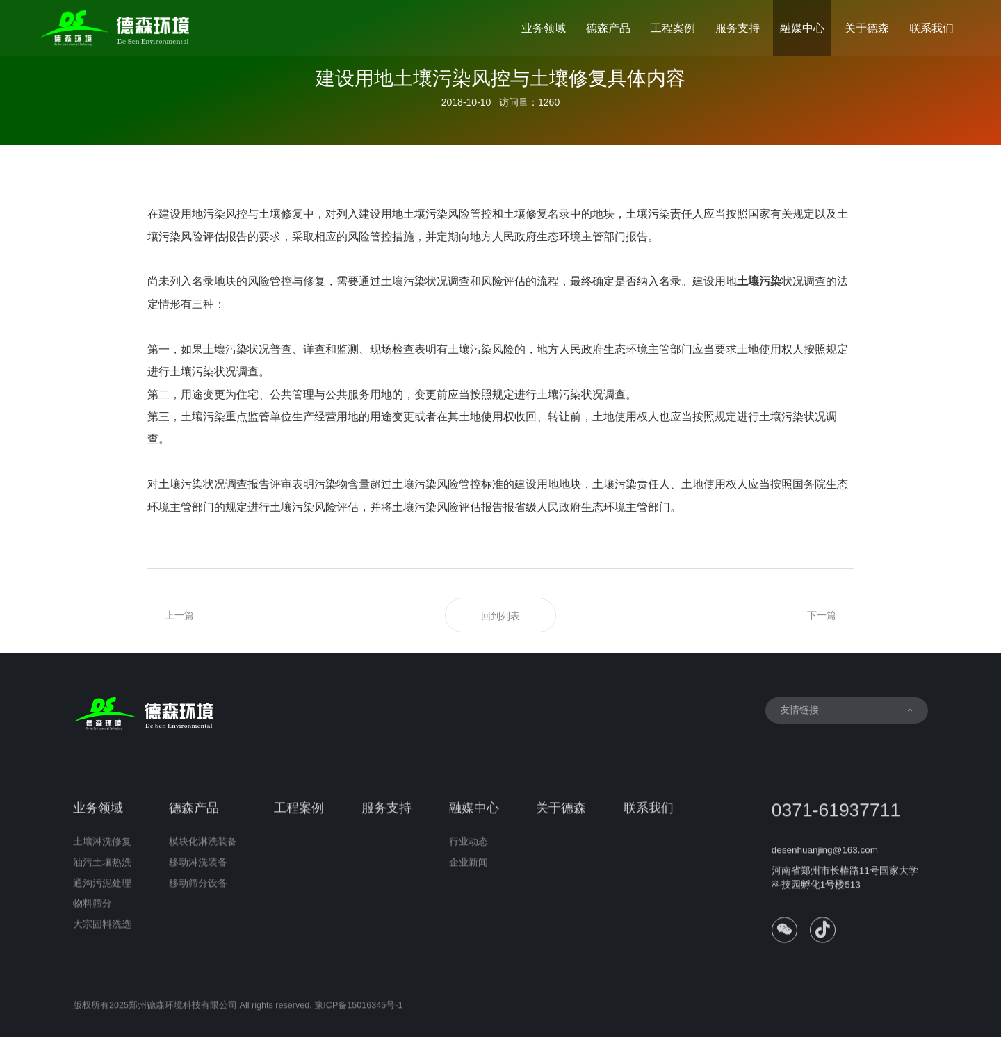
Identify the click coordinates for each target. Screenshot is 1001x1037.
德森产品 (608, 28)
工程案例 (673, 28)
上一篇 (179, 615)
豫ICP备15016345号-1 (358, 1011)
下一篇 (821, 615)
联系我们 (931, 28)
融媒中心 (802, 28)
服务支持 (737, 28)
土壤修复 (525, 213)
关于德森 (867, 28)
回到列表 (500, 615)
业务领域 (543, 28)
